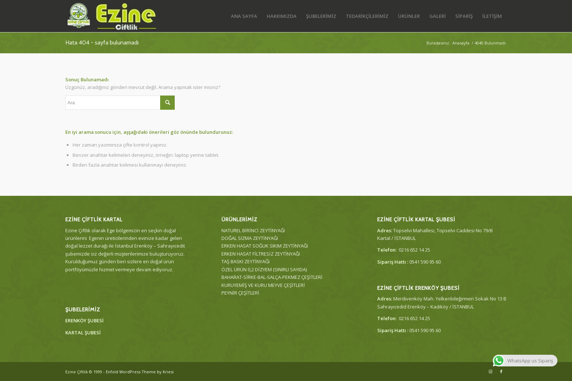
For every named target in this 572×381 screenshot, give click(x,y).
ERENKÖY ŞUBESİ (84, 320)
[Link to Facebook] (501, 371)
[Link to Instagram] (490, 371)
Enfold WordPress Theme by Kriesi (140, 371)
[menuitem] (244, 16)
